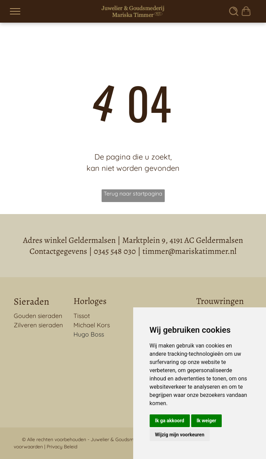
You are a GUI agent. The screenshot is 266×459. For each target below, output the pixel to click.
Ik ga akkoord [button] (169, 420)
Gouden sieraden (38, 316)
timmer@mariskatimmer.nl (189, 251)
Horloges (89, 301)
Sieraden (31, 301)
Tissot (81, 316)
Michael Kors (91, 325)
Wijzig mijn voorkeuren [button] (180, 434)
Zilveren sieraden (38, 325)
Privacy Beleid (62, 447)
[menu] (15, 11)
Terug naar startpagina (133, 193)
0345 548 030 (115, 251)
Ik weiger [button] (206, 420)
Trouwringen (220, 301)
